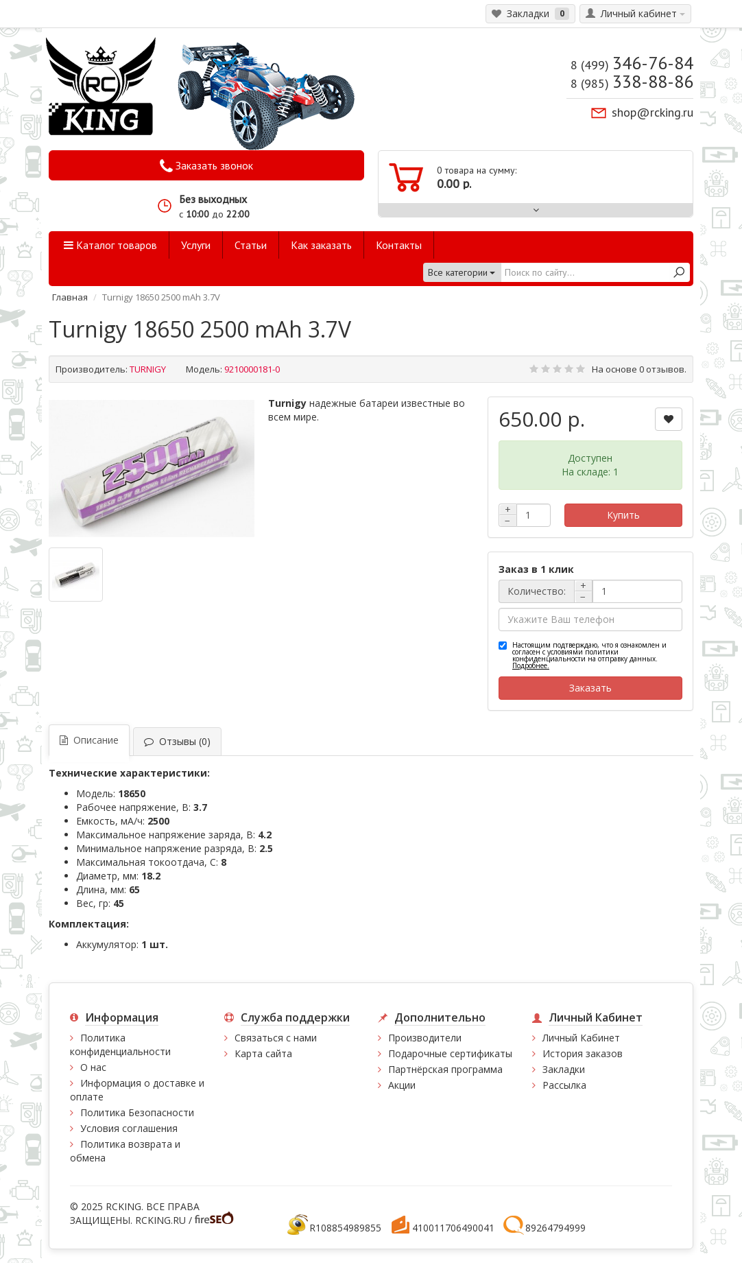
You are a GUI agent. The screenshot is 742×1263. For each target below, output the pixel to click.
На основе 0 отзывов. (639, 369)
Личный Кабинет (581, 1037)
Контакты (399, 245)
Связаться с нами (276, 1037)
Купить (623, 514)
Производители (425, 1037)
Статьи (251, 245)
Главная (70, 297)
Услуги (196, 245)
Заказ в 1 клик (536, 569)
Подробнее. (530, 665)
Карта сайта (263, 1053)
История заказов (582, 1053)
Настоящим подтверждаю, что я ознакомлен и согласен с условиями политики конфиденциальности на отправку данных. (589, 655)
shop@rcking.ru (652, 112)
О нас (93, 1067)
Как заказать (321, 245)
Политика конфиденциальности (120, 1044)
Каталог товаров (110, 245)
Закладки (563, 1069)
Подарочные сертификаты (450, 1053)
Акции (402, 1084)
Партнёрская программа (445, 1069)
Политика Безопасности (137, 1112)
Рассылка (564, 1084)
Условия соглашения (129, 1128)
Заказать (590, 687)
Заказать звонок (206, 166)
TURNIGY (148, 369)
